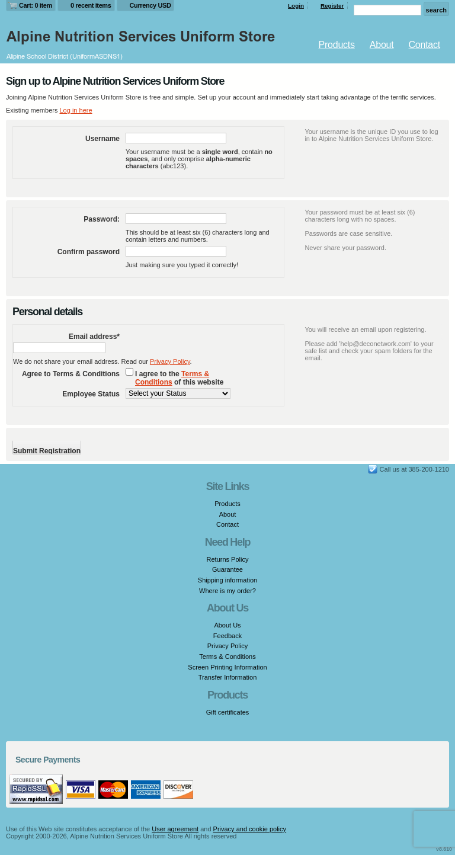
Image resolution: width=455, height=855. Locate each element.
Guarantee (227, 569)
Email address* (94, 336)
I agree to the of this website (179, 378)
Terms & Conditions (172, 378)
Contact (424, 45)
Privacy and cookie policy (250, 828)
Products (337, 45)
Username (102, 139)
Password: (102, 219)
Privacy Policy (170, 361)
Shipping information (227, 580)
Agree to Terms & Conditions (71, 374)
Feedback (227, 635)
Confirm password (88, 252)
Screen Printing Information (227, 667)
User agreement (175, 828)
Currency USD (150, 5)
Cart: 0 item (35, 5)
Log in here (75, 110)
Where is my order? (227, 590)
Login (296, 5)
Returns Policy (228, 559)
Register (332, 5)
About (382, 45)
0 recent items (91, 5)
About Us (227, 625)
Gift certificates (227, 712)
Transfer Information (227, 677)
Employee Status (91, 394)
